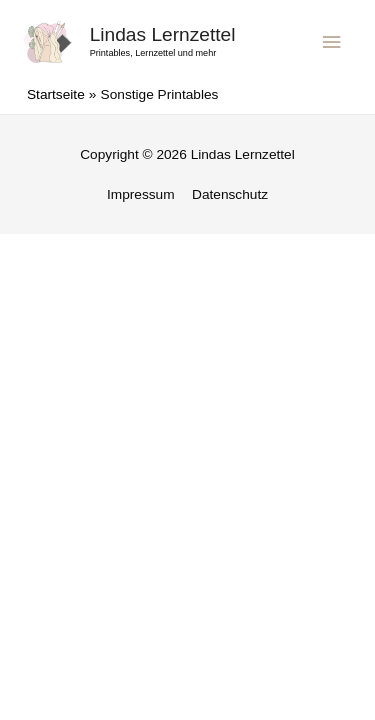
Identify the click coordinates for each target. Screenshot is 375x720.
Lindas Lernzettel (163, 34)
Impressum (141, 194)
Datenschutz (230, 194)
